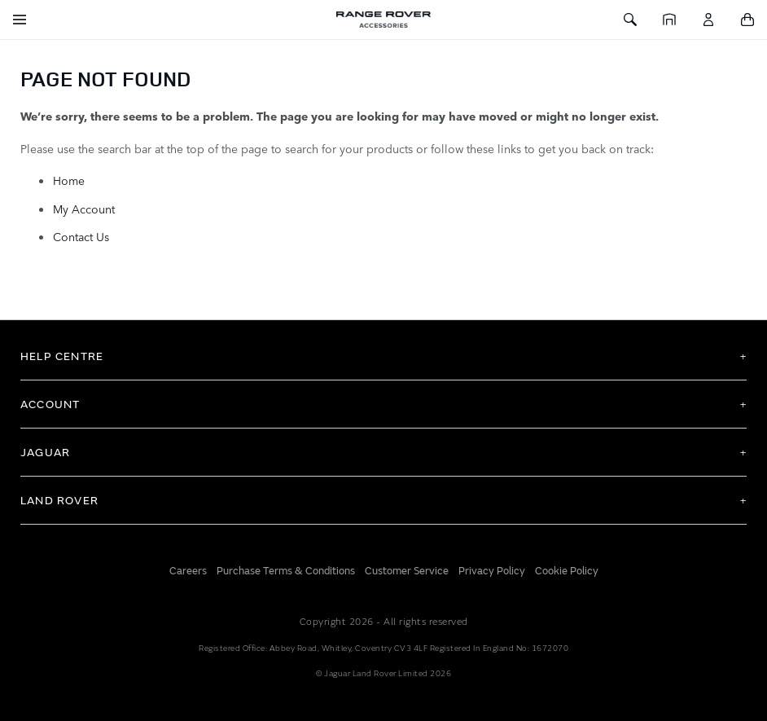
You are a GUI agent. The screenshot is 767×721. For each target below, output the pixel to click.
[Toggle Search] (630, 19)
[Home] (669, 19)
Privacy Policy (491, 571)
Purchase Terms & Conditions (286, 571)
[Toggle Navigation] (19, 19)
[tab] (383, 356)
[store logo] (383, 19)
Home (69, 180)
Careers (188, 571)
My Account (84, 208)
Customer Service (407, 571)
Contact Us (81, 236)
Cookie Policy (566, 571)
